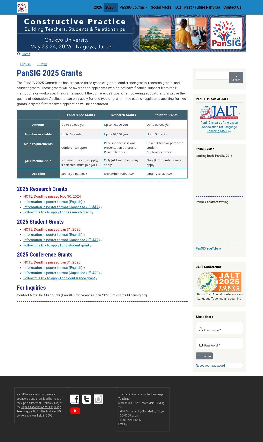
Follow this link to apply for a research (58, 212)
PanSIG (208, 248)
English (25, 64)
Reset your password (210, 365)
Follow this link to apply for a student (57, 245)
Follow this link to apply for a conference (60, 278)
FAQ (178, 7)
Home (26, 54)
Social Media (161, 7)
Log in (207, 356)
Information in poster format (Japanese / (63, 207)
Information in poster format (54, 202)
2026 (98, 7)
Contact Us (232, 7)
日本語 (42, 64)
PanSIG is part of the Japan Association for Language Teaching (219, 127)
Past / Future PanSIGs (202, 7)
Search (235, 80)
